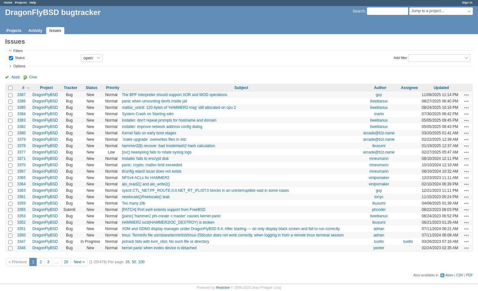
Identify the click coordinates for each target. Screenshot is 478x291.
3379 (21, 139)
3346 (21, 248)
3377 (21, 152)
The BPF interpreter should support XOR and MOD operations (174, 95)
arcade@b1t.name (379, 133)
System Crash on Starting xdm (148, 114)
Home (8, 2)
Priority (112, 88)
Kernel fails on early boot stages (149, 133)
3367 (21, 171)
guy (379, 95)
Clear (33, 77)
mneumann (379, 158)
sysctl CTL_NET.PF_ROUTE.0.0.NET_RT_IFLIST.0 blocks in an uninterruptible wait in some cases (205, 190)
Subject (241, 88)
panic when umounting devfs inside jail (154, 101)
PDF (469, 275)
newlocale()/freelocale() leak (146, 197)
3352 (21, 222)
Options (19, 66)
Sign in (467, 2)
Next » (79, 262)
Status (19, 57)
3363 (21, 190)
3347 (21, 241)
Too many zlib (133, 203)
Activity (35, 30)
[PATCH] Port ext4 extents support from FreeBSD (163, 209)
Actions (466, 94)
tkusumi (378, 146)
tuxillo (379, 241)
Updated (441, 88)
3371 (21, 158)
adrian (379, 229)
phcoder (379, 209)
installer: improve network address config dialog (162, 126)
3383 (21, 120)
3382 (21, 126)
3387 (21, 95)
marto (379, 114)
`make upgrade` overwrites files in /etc (154, 139)
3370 (21, 165)
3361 (21, 197)
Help (33, 2)
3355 (21, 209)
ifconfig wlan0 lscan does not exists (152, 171)
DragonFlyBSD (45, 95)
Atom (449, 275)
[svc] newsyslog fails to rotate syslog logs (157, 152)
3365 (21, 177)
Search (359, 11)
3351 (21, 229)
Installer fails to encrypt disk (145, 158)
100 (141, 262)
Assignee (409, 88)
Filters (18, 51)
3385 (21, 107)
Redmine (223, 287)
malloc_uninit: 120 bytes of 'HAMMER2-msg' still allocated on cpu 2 (179, 107)
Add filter (400, 57)
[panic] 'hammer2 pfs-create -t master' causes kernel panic (171, 216)
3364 (21, 184)
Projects (21, 2)
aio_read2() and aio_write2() (146, 184)
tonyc (379, 197)
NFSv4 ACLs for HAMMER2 (145, 177)
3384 (21, 114)
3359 (21, 203)
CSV (459, 275)
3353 (21, 216)
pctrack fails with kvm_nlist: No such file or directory (165, 241)
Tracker (70, 88)
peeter (379, 248)
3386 (21, 101)
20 (66, 262)
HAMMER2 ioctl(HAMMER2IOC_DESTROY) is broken (168, 222)
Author (380, 88)
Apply (15, 77)
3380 (21, 133)
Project (46, 88)
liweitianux (379, 101)
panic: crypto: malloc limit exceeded (152, 165)
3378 (21, 146)
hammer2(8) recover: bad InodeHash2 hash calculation (168, 146)
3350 (21, 235)
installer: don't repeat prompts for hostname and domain (169, 120)
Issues (55, 30)
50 (134, 262)
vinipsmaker (379, 177)
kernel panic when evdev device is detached (159, 248)
